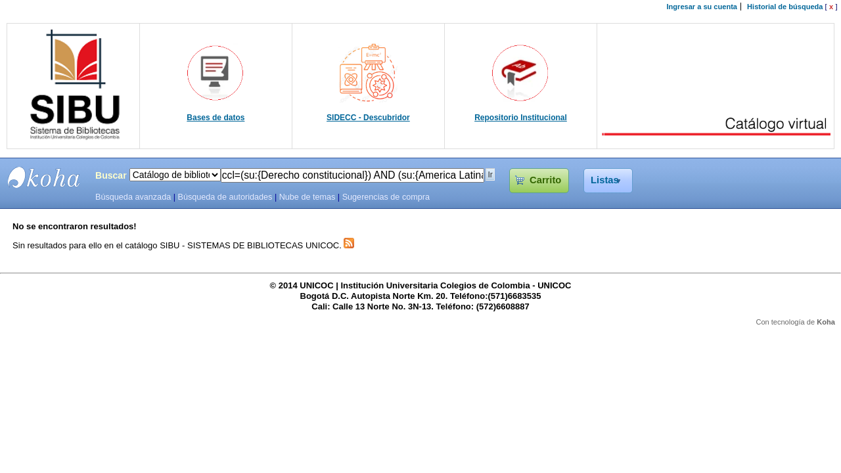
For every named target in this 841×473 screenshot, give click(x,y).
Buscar (111, 175)
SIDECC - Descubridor (368, 117)
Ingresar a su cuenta (702, 7)
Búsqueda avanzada (133, 197)
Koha (826, 322)
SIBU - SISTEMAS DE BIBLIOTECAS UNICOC (44, 177)
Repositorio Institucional (520, 117)
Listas (605, 180)
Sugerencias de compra (386, 197)
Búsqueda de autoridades (224, 197)
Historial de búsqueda (785, 7)
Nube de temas (307, 197)
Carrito (545, 180)
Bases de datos (215, 117)
